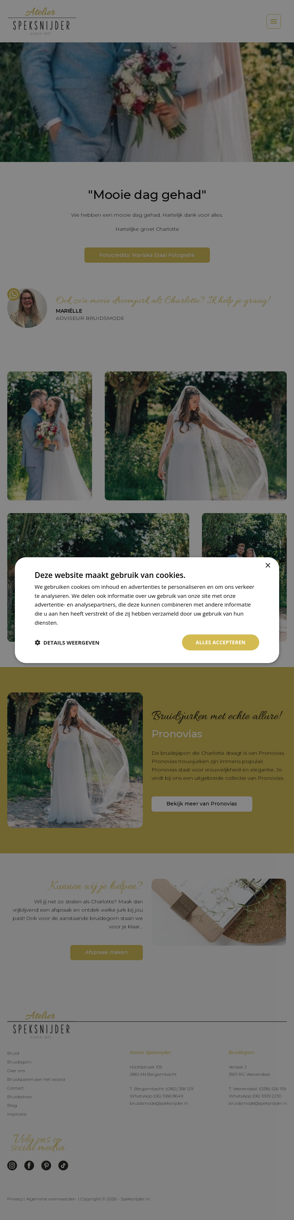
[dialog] (147, 610)
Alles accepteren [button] (220, 641)
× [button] (267, 565)
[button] (67, 642)
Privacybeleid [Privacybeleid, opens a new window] (76, 622)
